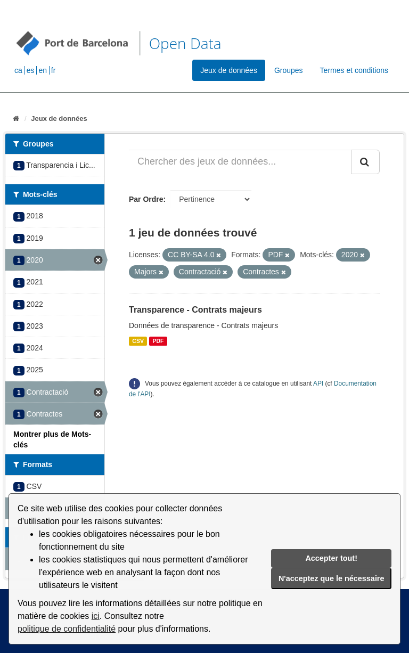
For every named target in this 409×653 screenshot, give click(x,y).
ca (18, 70)
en (42, 70)
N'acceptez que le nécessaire (332, 578)
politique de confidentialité (67, 628)
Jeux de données (228, 70)
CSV (138, 341)
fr (53, 70)
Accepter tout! (331, 558)
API (318, 383)
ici (96, 616)
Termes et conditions (354, 70)
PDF (157, 341)
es (31, 70)
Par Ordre (146, 199)
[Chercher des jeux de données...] (240, 162)
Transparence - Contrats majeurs (195, 309)
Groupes (288, 70)
